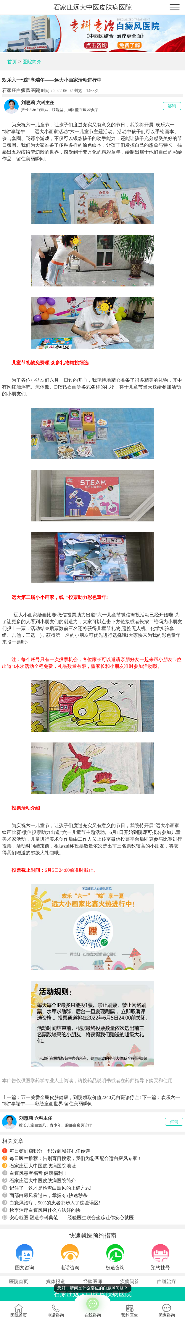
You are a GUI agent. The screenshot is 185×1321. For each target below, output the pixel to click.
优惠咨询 (166, 1310)
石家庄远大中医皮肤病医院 (93, 7)
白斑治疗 (166, 1281)
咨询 (172, 106)
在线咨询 (92, 1306)
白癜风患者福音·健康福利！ (34, 1173)
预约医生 (129, 1310)
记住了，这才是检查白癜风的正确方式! (46, 1187)
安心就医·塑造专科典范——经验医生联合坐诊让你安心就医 (68, 1217)
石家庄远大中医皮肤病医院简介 (39, 1180)
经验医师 (92, 1281)
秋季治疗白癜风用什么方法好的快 (41, 1210)
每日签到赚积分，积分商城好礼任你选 (46, 1151)
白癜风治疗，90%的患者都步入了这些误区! (51, 1202)
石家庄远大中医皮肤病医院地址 (39, 1165)
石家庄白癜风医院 (21, 90)
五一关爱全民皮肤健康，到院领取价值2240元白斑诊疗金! (81, 1097)
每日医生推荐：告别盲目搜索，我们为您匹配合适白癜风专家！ (72, 1158)
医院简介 (31, 61)
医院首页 (18, 1281)
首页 (12, 61)
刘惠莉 (28, 102)
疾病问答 (129, 1281)
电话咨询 (55, 1310)
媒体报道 (55, 1281)
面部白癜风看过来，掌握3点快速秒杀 (45, 1195)
